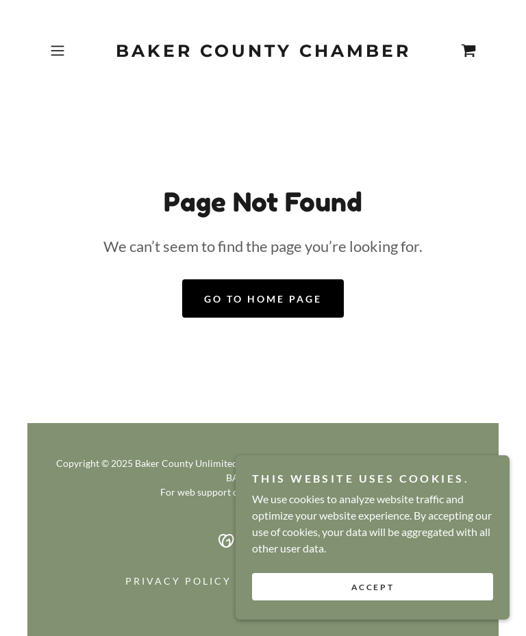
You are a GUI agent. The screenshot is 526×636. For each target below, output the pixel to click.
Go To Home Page (263, 299)
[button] (77, 50)
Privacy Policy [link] (178, 581)
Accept (372, 587)
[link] (263, 52)
